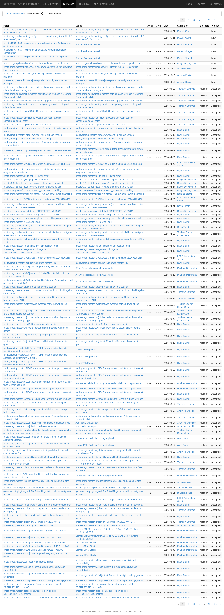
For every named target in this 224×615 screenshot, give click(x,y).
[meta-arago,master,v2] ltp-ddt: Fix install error (25, 176)
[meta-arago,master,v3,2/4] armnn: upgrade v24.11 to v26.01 (33, 550)
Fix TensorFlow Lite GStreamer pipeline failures (99, 475)
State (217, 25)
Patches (68, 4)
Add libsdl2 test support (87, 423)
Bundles (84, 4)
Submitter (182, 25)
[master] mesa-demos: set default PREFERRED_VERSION (32, 211)
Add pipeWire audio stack (88, 44)
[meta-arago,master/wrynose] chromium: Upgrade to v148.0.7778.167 (37, 100)
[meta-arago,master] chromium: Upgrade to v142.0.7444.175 (33, 522)
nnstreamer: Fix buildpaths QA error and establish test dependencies (109, 383)
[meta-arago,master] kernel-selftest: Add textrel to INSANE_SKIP (35, 597)
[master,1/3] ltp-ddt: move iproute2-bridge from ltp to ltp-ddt (104, 179)
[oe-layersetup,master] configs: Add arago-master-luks (29, 263)
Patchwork (9, 3)
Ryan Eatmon (184, 129)
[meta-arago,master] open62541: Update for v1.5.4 (28, 124)
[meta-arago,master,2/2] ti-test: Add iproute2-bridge (28, 562)
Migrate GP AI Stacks (86, 542)
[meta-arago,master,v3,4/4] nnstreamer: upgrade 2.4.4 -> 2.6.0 (34, 542)
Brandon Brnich (185, 493)
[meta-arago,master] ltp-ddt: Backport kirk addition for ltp (30, 246)
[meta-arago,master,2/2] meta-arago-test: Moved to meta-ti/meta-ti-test (37, 150)
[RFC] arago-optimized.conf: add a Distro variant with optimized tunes (37, 63)
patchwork (86, 611)
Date (166, 25)
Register (200, 4)
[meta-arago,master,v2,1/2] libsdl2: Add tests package (29, 426)
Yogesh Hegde (184, 487)
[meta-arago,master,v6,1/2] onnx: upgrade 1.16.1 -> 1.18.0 (32, 537)
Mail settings (215, 4)
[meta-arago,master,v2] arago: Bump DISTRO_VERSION (31, 214)
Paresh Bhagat (184, 44)
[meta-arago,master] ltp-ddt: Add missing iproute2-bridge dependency (37, 504)
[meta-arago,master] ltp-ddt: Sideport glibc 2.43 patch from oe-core (36, 457)
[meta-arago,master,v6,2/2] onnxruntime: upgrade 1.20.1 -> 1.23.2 (35, 530)
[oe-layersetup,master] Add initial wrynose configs (27, 138)
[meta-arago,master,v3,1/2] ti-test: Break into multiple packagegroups (109, 575)
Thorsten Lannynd (186, 88)
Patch (6, 25)
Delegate (204, 25)
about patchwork (134, 611)
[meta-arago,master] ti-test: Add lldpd (21, 222)
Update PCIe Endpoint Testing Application (96, 438)
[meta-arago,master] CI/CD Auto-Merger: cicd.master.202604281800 (36, 164)
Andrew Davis (184, 68)
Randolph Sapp (185, 194)
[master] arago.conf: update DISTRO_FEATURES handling (32, 190)
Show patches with (15, 13)
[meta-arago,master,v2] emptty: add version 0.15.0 (28, 525)
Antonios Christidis (186, 411)
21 (215, 20)
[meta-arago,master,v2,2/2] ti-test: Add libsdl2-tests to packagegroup (36, 423)
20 (208, 20)
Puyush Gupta (184, 31)
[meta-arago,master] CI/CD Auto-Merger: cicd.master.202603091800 (36, 499)
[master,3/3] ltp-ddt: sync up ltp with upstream (25, 179)
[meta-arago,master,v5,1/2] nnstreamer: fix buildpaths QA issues (34, 388)
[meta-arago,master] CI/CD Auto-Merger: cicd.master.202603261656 (36, 257)
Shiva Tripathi (184, 206)
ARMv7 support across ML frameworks (94, 268)
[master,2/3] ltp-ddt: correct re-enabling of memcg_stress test (33, 183)
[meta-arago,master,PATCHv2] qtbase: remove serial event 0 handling (37, 194)
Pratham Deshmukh (187, 268)
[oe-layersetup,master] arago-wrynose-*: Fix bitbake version (32, 135)
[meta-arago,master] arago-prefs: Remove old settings (29, 287)
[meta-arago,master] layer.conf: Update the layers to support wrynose (37, 399)
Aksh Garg (182, 438)
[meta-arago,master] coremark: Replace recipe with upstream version (37, 218)
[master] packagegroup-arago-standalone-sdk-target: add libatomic (36, 487)
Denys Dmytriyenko (186, 63)
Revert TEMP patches (86, 349)
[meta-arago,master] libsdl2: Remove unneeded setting (30, 324)
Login (189, 4)
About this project (104, 4)
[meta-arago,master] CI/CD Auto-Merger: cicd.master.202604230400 (36, 199)
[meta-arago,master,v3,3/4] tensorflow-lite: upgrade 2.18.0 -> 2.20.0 (36, 546)
